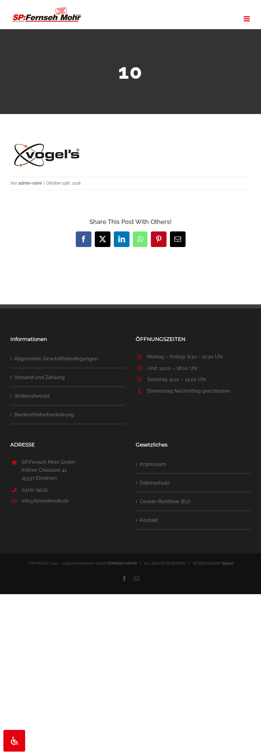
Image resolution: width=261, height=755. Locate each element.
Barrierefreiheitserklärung (44, 415)
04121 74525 (35, 489)
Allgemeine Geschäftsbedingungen (56, 359)
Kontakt (149, 520)
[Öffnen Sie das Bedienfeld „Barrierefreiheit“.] (14, 741)
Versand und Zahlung (39, 377)
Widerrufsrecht (32, 396)
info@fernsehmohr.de (45, 501)
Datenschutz (154, 483)
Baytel (227, 563)
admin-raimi (30, 183)
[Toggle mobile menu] (247, 18)
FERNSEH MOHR (122, 563)
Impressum (153, 464)
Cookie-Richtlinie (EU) (165, 501)
